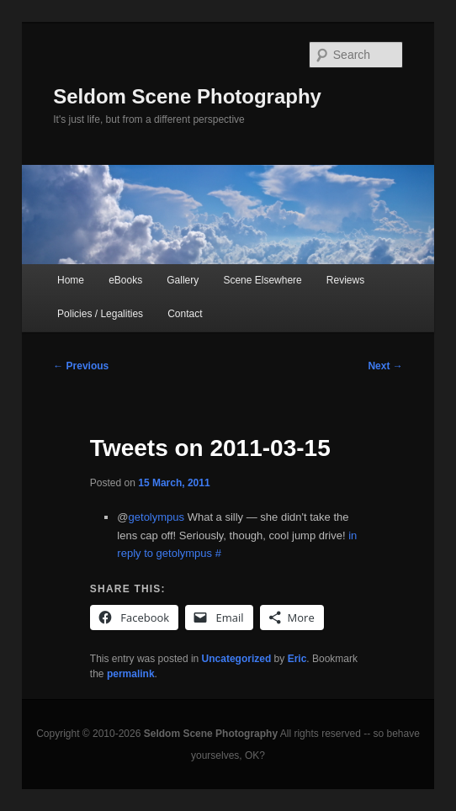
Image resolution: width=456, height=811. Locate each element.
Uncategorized (237, 659)
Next (385, 366)
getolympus (156, 517)
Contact (184, 314)
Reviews (345, 280)
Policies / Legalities (100, 314)
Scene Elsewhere (262, 280)
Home (70, 280)
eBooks (125, 280)
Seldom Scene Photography (187, 96)
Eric (297, 659)
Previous (81, 366)
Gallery (183, 280)
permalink (131, 674)
